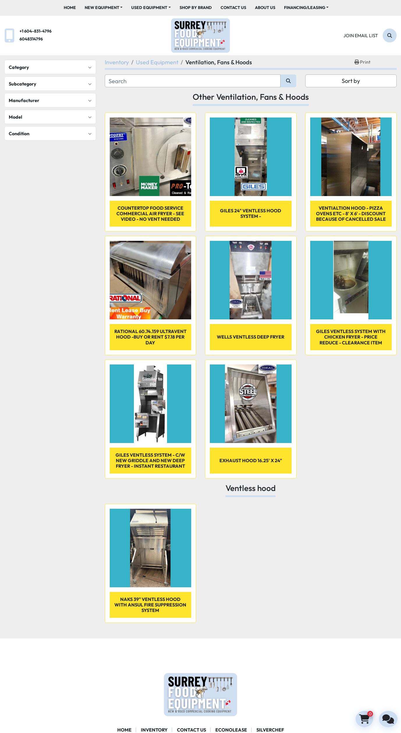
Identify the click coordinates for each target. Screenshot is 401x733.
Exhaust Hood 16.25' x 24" (250, 460)
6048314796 (31, 39)
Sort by (351, 80)
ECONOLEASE (231, 730)
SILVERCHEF (270, 730)
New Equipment (102, 7)
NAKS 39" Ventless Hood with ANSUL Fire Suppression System (150, 604)
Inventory (154, 730)
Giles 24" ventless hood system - (250, 213)
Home (70, 7)
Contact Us (233, 7)
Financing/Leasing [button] (304, 7)
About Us (265, 7)
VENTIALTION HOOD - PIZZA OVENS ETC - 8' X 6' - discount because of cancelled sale (351, 213)
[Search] (390, 35)
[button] (104, 8)
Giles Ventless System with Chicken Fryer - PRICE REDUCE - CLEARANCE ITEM (351, 336)
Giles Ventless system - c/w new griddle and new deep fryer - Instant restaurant (150, 460)
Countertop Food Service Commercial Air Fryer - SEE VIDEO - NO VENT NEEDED (150, 213)
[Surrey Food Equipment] (200, 694)
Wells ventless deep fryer (250, 337)
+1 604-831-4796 (35, 31)
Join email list (360, 35)
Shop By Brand (196, 7)
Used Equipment (149, 7)
